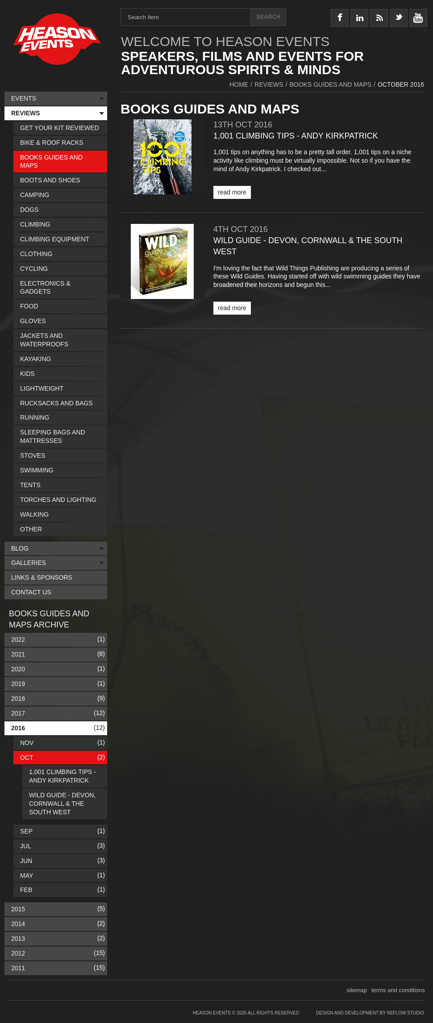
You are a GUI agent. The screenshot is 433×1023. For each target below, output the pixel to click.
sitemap (357, 990)
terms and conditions (398, 990)
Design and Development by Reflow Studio (370, 1012)
